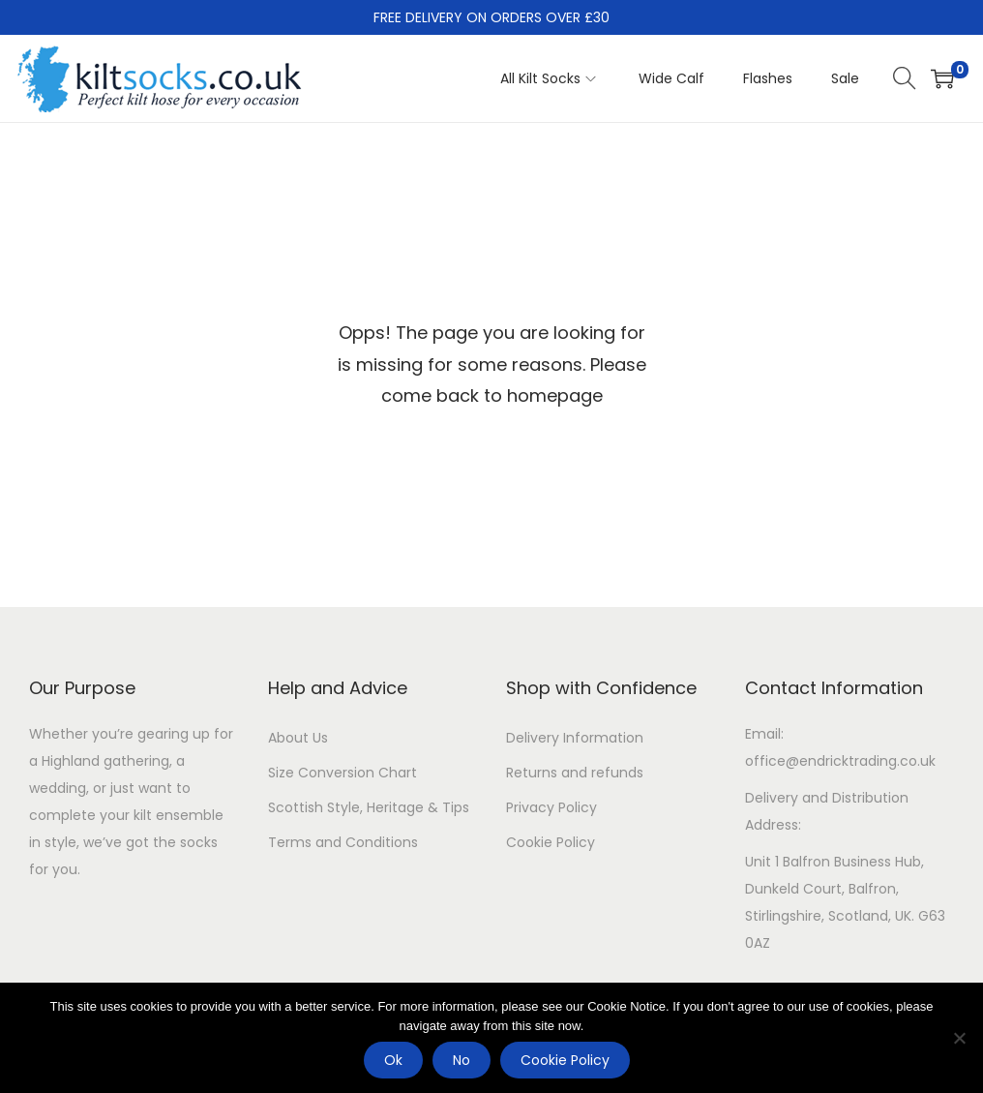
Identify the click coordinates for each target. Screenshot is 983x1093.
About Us (298, 737)
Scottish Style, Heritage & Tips (368, 807)
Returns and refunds (574, 772)
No (461, 1060)
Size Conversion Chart (342, 772)
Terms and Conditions (343, 842)
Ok (393, 1060)
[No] (958, 1037)
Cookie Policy (550, 842)
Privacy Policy (551, 807)
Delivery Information (574, 737)
